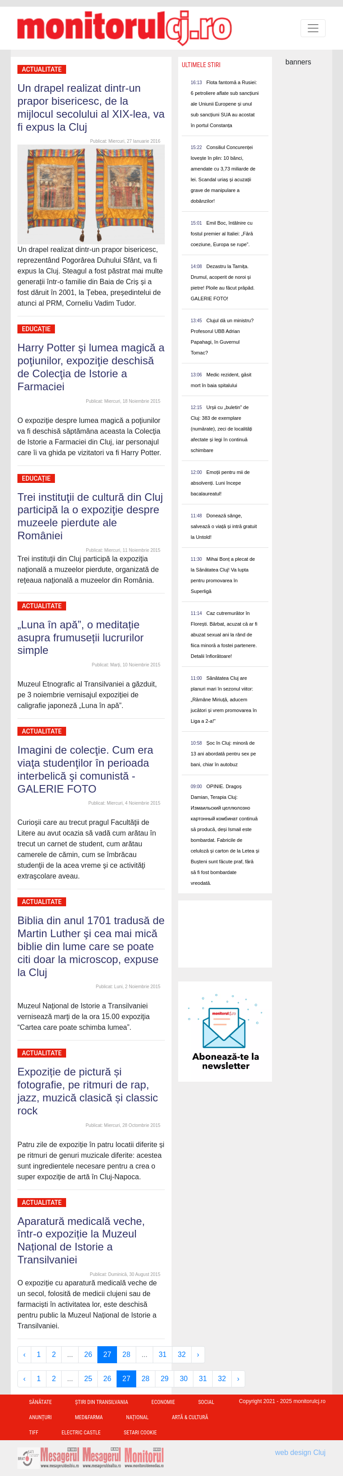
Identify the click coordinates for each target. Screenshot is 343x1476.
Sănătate (40, 1402)
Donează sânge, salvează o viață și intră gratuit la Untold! (224, 526)
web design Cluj (300, 1452)
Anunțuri (40, 1417)
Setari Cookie (140, 1432)
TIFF (33, 1432)
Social (206, 1402)
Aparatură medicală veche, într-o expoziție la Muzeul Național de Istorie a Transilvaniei (81, 1240)
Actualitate (42, 69)
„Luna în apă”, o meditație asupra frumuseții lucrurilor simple (80, 638)
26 (88, 1354)
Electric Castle (81, 1432)
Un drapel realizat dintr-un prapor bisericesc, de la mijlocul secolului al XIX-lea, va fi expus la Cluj (90, 107)
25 (88, 1378)
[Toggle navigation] (313, 28)
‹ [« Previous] (24, 1354)
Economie (163, 1402)
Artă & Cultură (190, 1417)
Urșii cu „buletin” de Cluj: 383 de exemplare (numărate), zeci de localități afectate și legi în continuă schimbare (221, 429)
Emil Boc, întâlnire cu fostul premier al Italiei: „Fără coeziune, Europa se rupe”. (222, 233)
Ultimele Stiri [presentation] (201, 64)
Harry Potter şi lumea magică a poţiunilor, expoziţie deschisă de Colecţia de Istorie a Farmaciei (90, 366)
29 (165, 1378)
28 (126, 1354)
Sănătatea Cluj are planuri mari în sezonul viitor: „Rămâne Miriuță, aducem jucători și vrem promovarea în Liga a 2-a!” (224, 699)
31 (163, 1354)
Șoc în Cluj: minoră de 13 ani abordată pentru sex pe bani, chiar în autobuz (223, 753)
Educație (36, 329)
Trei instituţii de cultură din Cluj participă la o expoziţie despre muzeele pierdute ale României (90, 516)
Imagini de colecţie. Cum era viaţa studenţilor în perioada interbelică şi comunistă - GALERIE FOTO (85, 769)
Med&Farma (89, 1417)
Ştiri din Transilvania (101, 1402)
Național (137, 1417)
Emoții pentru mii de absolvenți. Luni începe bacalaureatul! (220, 482)
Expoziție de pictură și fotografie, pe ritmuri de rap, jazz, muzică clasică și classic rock (87, 1091)
